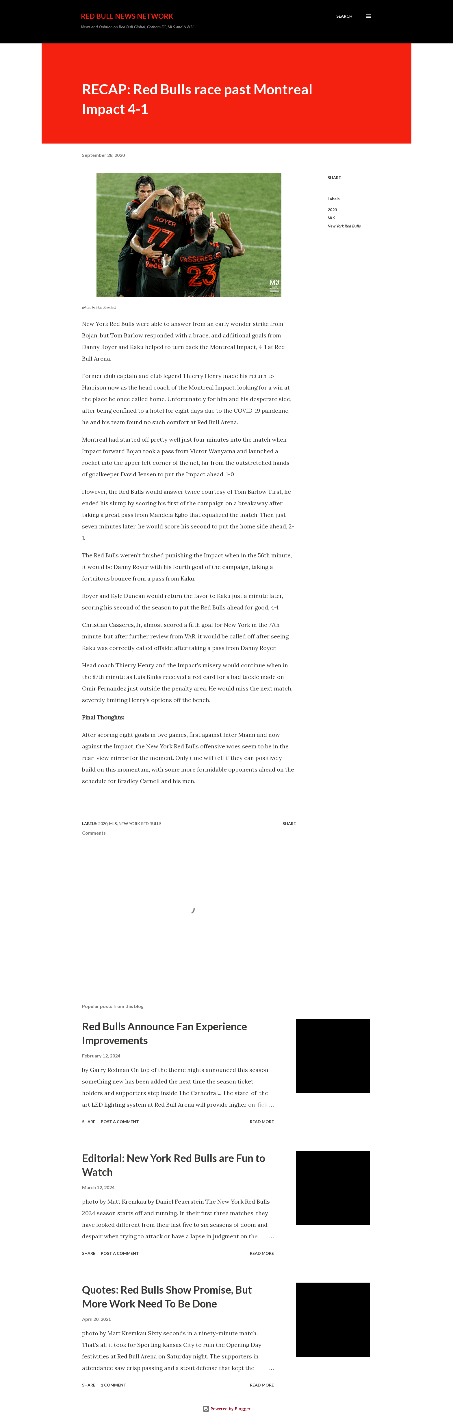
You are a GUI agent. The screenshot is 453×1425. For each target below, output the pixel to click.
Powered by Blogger (226, 1408)
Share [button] (334, 177)
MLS (331, 217)
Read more (262, 1121)
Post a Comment (120, 1121)
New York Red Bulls (344, 225)
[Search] (344, 16)
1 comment (113, 1384)
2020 (332, 209)
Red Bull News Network (127, 16)
